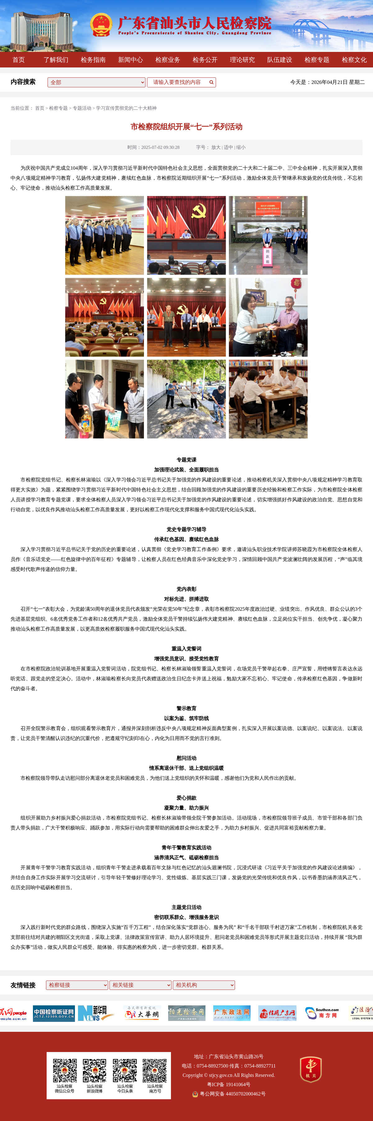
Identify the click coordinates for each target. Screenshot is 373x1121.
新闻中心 (130, 59)
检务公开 (205, 59)
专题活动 (82, 108)
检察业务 (167, 59)
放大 (216, 147)
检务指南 (93, 59)
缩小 (241, 147)
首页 (18, 59)
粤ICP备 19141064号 (229, 1084)
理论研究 (242, 59)
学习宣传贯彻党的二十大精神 (126, 108)
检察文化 (354, 59)
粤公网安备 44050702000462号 (229, 1093)
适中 (228, 147)
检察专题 (317, 59)
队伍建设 (279, 59)
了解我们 (56, 59)
